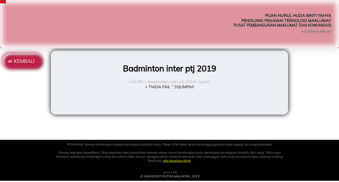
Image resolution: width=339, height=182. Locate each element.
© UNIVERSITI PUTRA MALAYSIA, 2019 (169, 176)
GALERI (136, 81)
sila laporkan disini (176, 160)
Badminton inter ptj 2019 (171, 81)
